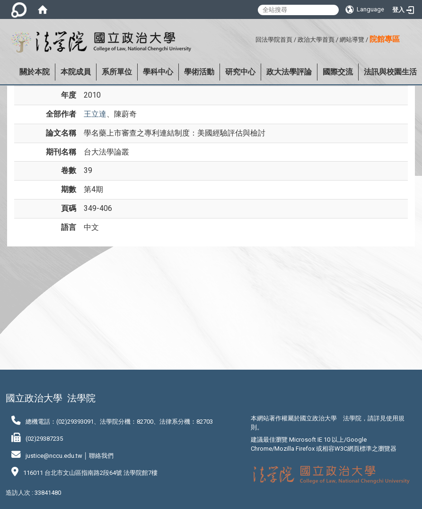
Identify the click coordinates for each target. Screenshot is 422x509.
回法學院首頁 (273, 39)
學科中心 (158, 71)
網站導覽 (352, 39)
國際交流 (338, 71)
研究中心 (240, 71)
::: (252, 38)
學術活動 (199, 71)
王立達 (95, 113)
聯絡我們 (101, 455)
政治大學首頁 (316, 39)
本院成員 (76, 71)
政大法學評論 (289, 71)
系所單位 (117, 71)
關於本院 (34, 71)
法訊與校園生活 (390, 71)
